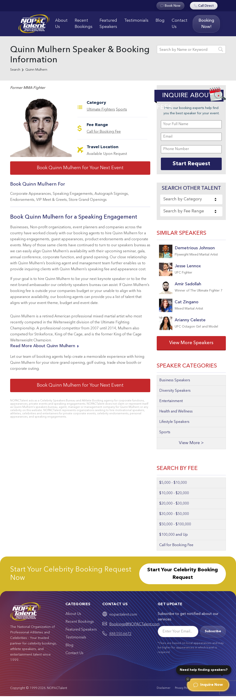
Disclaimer (157, 690)
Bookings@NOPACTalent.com (134, 626)
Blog (160, 20)
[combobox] (191, 200)
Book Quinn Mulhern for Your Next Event (80, 168)
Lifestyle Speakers (174, 422)
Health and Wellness (176, 412)
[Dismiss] (187, 679)
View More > (191, 444)
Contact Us (179, 23)
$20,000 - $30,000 (174, 504)
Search (15, 70)
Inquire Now (208, 685)
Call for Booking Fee (104, 132)
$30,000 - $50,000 (174, 515)
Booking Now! (206, 23)
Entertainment (171, 402)
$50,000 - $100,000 (175, 525)
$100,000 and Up (173, 535)
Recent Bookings (83, 23)
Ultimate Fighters (101, 110)
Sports (121, 110)
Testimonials (136, 20)
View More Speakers (191, 343)
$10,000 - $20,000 (174, 494)
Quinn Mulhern (39, 70)
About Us (61, 23)
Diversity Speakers (175, 391)
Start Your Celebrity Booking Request (183, 575)
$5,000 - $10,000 (173, 483)
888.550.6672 (120, 636)
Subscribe (211, 633)
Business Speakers (174, 381)
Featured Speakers (108, 23)
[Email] (176, 633)
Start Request (191, 164)
